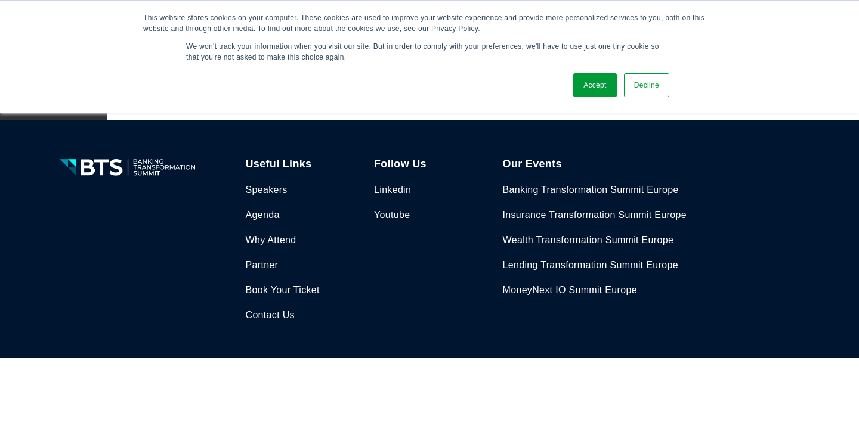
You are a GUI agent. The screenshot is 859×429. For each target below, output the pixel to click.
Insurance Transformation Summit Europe (595, 215)
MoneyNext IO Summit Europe (570, 290)
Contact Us (270, 315)
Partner (262, 265)
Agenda (263, 215)
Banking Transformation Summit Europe (591, 190)
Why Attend (271, 240)
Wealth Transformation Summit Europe (588, 240)
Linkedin (392, 190)
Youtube (392, 215)
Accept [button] (595, 85)
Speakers (267, 190)
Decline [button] (646, 85)
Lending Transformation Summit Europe (590, 265)
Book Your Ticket (283, 290)
